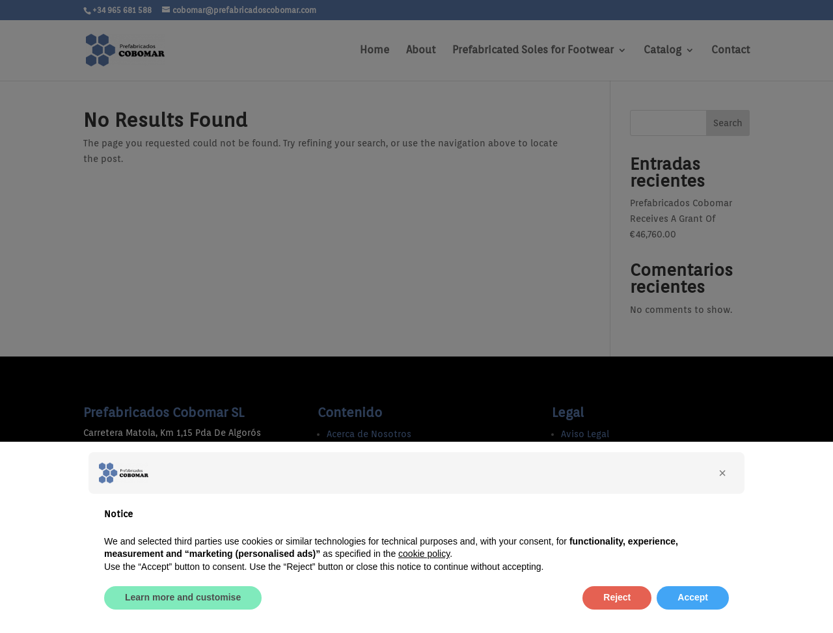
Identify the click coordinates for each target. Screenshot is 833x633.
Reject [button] (617, 597)
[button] (722, 473)
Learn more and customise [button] (183, 597)
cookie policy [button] (424, 553)
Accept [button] (692, 597)
